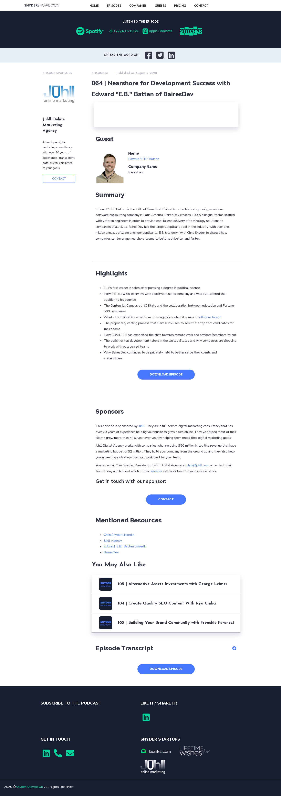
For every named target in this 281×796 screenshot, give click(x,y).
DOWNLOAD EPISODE (166, 374)
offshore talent (210, 317)
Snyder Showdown (29, 787)
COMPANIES (138, 6)
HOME (94, 6)
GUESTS (160, 6)
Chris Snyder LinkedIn (119, 535)
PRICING (180, 6)
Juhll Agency (113, 540)
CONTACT (201, 6)
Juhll (141, 426)
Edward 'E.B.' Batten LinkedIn (125, 546)
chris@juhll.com (198, 465)
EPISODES (114, 6)
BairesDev (111, 552)
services (156, 471)
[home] (54, 6)
